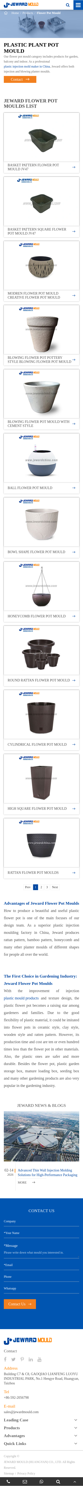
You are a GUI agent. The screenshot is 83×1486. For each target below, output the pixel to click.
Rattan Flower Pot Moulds (41, 873)
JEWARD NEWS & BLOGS (41, 1105)
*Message (11, 1246)
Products (28, 13)
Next (55, 887)
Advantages (14, 1435)
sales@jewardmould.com (21, 1412)
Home (15, 13)
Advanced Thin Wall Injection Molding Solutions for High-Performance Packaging (47, 1172)
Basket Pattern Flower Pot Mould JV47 (41, 167)
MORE (26, 1182)
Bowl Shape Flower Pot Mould (41, 552)
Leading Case (16, 1420)
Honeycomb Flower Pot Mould (41, 616)
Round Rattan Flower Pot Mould (41, 680)
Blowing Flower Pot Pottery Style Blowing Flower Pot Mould (41, 360)
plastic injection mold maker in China (27, 66)
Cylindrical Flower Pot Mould (41, 744)
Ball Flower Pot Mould (41, 488)
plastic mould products (21, 998)
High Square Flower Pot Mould (41, 809)
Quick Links (15, 1443)
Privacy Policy (26, 1473)
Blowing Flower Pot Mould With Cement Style (41, 424)
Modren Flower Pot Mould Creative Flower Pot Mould (41, 295)
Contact (20, 79)
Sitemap (9, 1473)
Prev (28, 887)
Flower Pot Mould (48, 13)
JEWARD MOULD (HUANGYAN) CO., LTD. (33, 1462)
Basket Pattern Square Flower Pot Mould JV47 (41, 231)
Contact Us (19, 1304)
